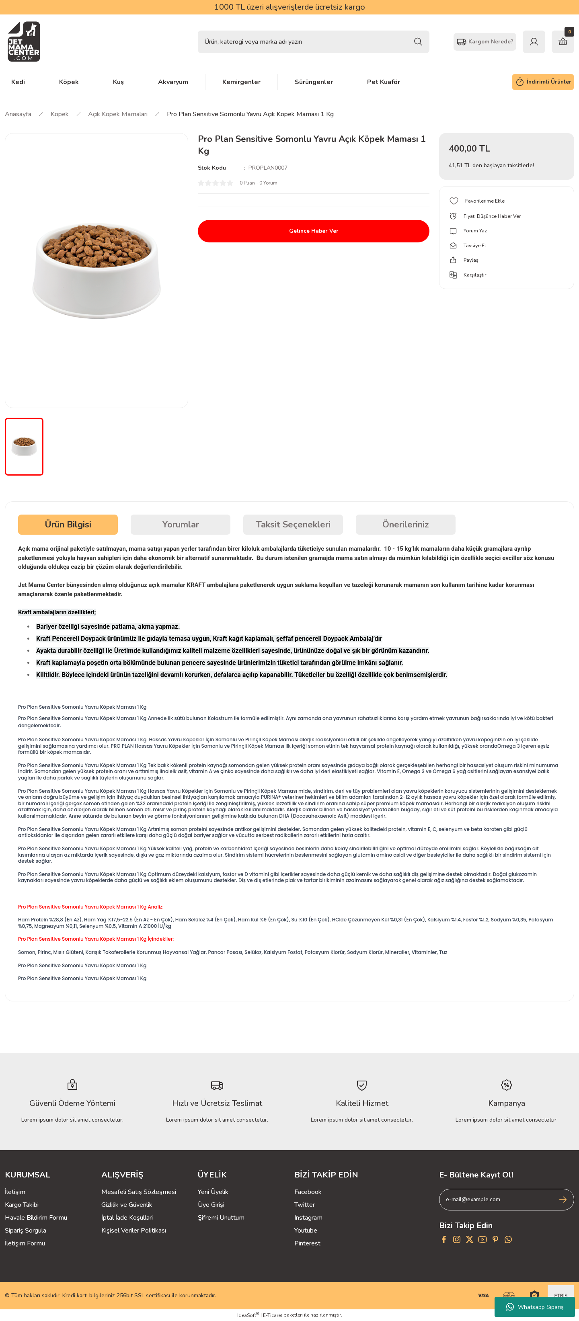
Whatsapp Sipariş (535, 1307)
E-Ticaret (272, 1315)
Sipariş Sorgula (25, 1230)
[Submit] (563, 1199)
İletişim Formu (25, 1243)
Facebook (308, 1192)
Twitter (304, 1204)
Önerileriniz (405, 525)
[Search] (313, 42)
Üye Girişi (211, 1204)
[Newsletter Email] (506, 1199)
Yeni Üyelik (213, 1192)
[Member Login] (534, 42)
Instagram (308, 1217)
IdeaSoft (248, 1315)
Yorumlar (180, 525)
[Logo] (24, 42)
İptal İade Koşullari (127, 1217)
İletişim (15, 1192)
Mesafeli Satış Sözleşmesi (138, 1192)
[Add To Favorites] (506, 201)
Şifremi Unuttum (221, 1217)
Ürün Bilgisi (68, 525)
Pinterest (307, 1243)
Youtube (305, 1230)
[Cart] (563, 42)
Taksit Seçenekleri (293, 525)
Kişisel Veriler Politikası (133, 1230)
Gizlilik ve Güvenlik (126, 1204)
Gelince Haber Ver (313, 231)
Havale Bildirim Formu (36, 1217)
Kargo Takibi (22, 1204)
